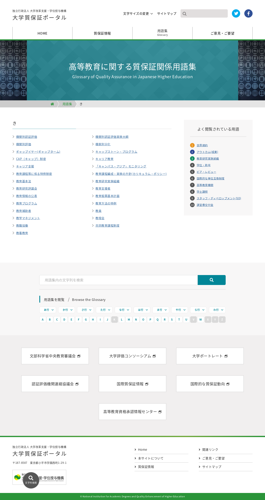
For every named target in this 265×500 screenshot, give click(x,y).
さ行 (84, 310)
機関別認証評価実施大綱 (112, 137)
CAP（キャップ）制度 (31, 159)
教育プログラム (26, 203)
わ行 (216, 310)
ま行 (159, 310)
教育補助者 (23, 211)
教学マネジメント (28, 218)
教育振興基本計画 (107, 196)
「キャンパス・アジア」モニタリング (120, 166)
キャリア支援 (25, 166)
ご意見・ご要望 (223, 33)
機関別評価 (23, 144)
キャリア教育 (104, 159)
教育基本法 (23, 181)
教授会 (100, 218)
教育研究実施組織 (107, 181)
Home (141, 449)
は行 (140, 310)
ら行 (197, 310)
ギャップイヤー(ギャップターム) (38, 151)
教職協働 (22, 225)
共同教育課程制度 (107, 225)
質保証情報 (102, 33)
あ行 (46, 310)
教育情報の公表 (26, 196)
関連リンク (208, 449)
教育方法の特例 (106, 203)
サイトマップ (166, 13)
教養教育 (22, 233)
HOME (42, 33)
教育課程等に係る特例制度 (34, 174)
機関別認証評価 (26, 137)
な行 (121, 310)
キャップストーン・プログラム (116, 151)
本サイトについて (149, 458)
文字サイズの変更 (136, 13)
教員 (98, 211)
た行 (103, 310)
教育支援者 (103, 188)
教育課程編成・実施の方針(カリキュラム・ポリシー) (131, 174)
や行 (178, 310)
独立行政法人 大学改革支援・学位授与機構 (39, 16)
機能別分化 (103, 144)
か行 (65, 310)
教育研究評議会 (26, 188)
